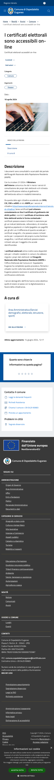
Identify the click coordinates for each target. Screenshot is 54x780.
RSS (4, 733)
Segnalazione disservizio (16, 688)
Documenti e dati (13, 508)
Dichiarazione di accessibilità (18, 720)
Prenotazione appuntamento (18, 684)
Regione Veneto (10, 2)
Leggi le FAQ (11, 692)
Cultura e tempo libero (15, 525)
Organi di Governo (13, 485)
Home (5, 21)
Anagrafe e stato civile (15, 521)
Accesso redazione (40, 742)
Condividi (10, 60)
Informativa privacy (14, 712)
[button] (27, 776)
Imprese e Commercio (15, 533)
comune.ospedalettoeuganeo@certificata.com (25, 658)
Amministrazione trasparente (18, 708)
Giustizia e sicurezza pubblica (18, 565)
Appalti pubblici (12, 537)
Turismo (9, 545)
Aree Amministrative (14, 489)
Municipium (44, 739)
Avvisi (22, 21)
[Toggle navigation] (4, 10)
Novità (14, 21)
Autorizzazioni (12, 581)
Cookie (5, 742)
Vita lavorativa (12, 529)
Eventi (8, 626)
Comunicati (10, 601)
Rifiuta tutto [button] (37, 770)
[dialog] (27, 762)
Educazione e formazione (16, 561)
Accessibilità (7, 736)
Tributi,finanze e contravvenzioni (19, 569)
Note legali (10, 716)
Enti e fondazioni (13, 497)
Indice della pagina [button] (15, 140)
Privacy (5, 739)
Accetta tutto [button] (17, 770)
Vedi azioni (10, 65)
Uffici (8, 493)
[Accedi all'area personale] (44, 3)
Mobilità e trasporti (14, 549)
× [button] (51, 748)
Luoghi (8, 622)
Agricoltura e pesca (14, 585)
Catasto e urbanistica (14, 541)
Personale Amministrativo (17, 504)
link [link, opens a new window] (27, 765)
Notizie (9, 597)
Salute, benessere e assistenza (18, 577)
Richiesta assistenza (14, 696)
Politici (8, 500)
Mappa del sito (8, 745)
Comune (32, 21)
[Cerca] (48, 10)
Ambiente (10, 573)
